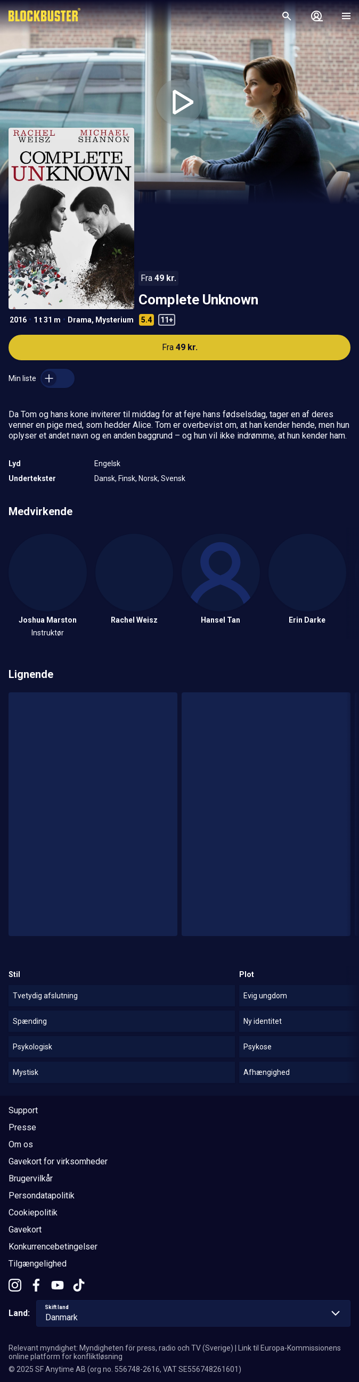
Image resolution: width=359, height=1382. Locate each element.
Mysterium (114, 320)
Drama (80, 320)
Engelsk (107, 463)
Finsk (126, 478)
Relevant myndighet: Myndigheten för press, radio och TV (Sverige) (121, 1348)
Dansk (104, 478)
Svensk (173, 478)
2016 (18, 320)
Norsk (148, 478)
